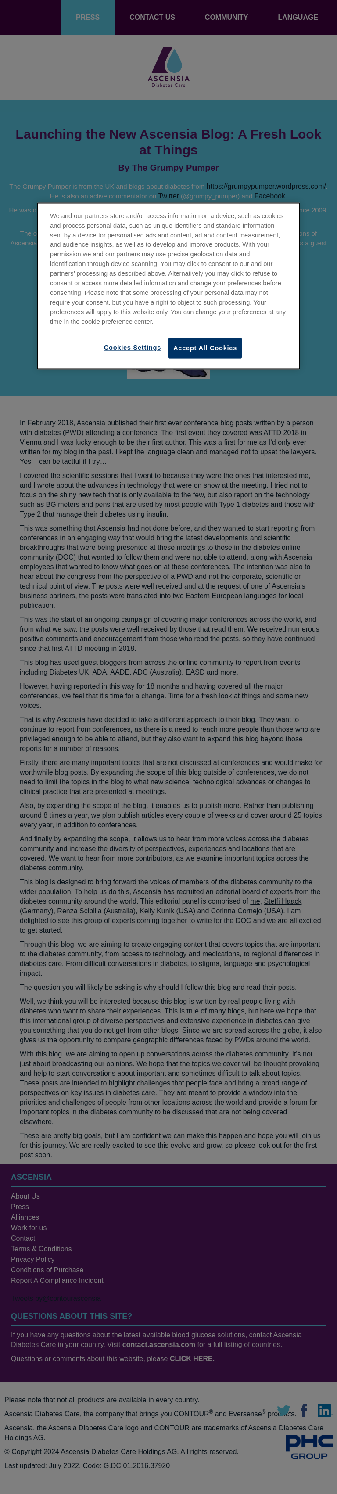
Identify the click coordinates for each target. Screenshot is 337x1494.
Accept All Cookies (205, 348)
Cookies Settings (132, 347)
